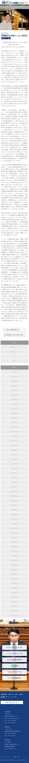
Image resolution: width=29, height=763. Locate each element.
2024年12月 (14, 390)
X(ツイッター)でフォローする (14, 647)
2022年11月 (14, 496)
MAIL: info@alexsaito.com (12, 718)
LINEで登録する (14, 665)
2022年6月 (14, 514)
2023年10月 (14, 450)
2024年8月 (14, 404)
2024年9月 (14, 399)
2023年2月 (14, 482)
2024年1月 (14, 436)
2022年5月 (14, 519)
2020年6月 (14, 578)
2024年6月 (14, 413)
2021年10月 (14, 551)
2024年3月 (14, 427)
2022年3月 (14, 528)
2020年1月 (14, 592)
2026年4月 (14, 372)
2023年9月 (14, 454)
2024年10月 (14, 395)
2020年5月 (14, 583)
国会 (14, 361)
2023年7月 (14, 464)
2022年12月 (14, 491)
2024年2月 (14, 431)
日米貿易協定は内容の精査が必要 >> (14, 335)
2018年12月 (14, 615)
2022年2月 (14, 533)
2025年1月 (14, 386)
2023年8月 (14, 459)
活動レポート (5, 38)
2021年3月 (14, 560)
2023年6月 (14, 468)
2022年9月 (14, 505)
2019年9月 (14, 601)
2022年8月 (14, 510)
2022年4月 (14, 523)
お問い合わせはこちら (11, 702)
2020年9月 (14, 565)
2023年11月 (14, 445)
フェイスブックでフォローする (14, 653)
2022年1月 (14, 537)
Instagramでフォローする (14, 672)
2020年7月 (14, 574)
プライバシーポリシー (6, 756)
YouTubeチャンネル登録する (14, 659)
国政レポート (14, 347)
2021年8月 (14, 556)
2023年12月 (14, 441)
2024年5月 (14, 418)
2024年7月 (14, 409)
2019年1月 (14, 611)
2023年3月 (14, 477)
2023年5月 (14, 473)
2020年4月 (14, 588)
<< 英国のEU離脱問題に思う (12, 330)
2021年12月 (14, 542)
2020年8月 (14, 569)
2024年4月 (14, 422)
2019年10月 (14, 597)
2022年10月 (14, 500)
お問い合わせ (16, 756)
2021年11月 (14, 546)
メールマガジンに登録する (14, 678)
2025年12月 (14, 376)
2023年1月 (14, 487)
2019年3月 (14, 606)
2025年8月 (14, 381)
